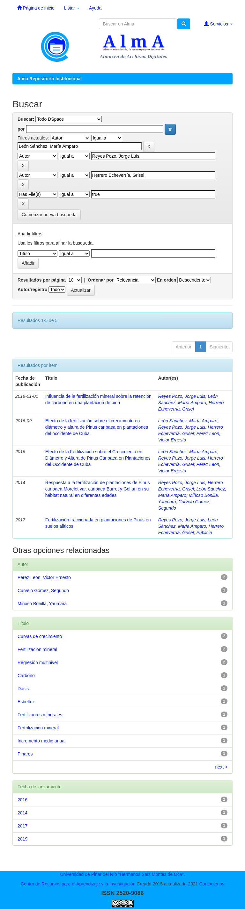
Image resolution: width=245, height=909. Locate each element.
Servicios (218, 23)
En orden (166, 280)
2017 (22, 825)
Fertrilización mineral (38, 727)
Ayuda (95, 8)
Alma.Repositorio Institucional (49, 78)
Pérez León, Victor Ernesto (44, 577)
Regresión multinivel (38, 662)
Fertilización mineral (37, 649)
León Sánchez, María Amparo (187, 420)
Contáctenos (211, 883)
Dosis (23, 688)
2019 (22, 838)
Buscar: (26, 119)
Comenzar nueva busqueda (49, 214)
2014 (22, 812)
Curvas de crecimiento (40, 636)
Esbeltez (26, 701)
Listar (71, 8)
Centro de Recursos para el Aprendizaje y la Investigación (78, 883)
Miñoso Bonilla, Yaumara (42, 603)
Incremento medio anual (41, 740)
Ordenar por (101, 280)
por (21, 129)
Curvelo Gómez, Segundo (43, 590)
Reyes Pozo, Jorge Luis (181, 396)
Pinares (25, 753)
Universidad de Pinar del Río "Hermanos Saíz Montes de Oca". (122, 874)
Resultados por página (42, 280)
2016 (22, 799)
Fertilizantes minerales (40, 714)
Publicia (204, 532)
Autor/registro (32, 289)
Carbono (26, 675)
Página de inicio (36, 8)
